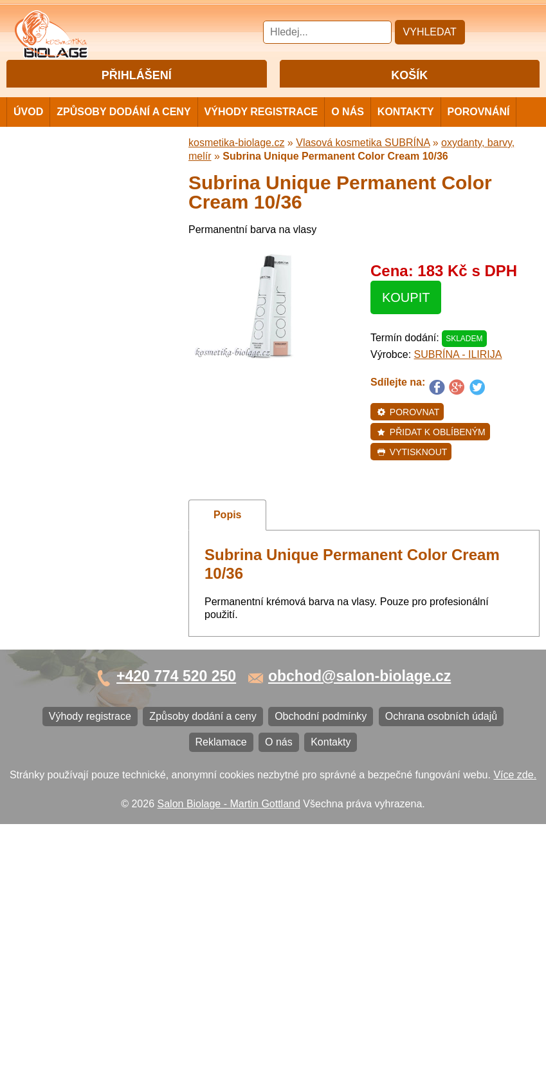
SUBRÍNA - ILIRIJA (458, 376)
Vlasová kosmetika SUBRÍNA (86, 335)
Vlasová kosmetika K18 (72, 533)
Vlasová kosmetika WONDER (87, 363)
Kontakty (406, 134)
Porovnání (479, 134)
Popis (228, 537)
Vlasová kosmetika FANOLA (84, 384)
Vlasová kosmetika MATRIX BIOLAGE (82, 239)
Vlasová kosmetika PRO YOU (87, 448)
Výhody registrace (261, 134)
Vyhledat (430, 31)
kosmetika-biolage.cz (236, 165)
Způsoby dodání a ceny (123, 134)
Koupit (406, 320)
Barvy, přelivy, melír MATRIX (84, 265)
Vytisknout (412, 474)
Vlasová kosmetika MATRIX (82, 212)
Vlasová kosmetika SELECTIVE (92, 512)
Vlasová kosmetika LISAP (78, 308)
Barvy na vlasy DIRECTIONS (85, 554)
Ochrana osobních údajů (75, 732)
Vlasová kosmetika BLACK (80, 575)
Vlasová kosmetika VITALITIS (86, 490)
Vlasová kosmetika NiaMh (78, 286)
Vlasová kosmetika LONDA (81, 427)
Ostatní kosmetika (60, 597)
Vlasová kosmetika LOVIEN (82, 469)
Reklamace (45, 753)
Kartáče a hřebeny (61, 618)
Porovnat (408, 434)
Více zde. (514, 1029)
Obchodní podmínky (65, 711)
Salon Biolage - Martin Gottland (229, 1058)
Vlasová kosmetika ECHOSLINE (93, 405)
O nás (347, 134)
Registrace (161, 97)
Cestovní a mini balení (70, 191)
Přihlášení (109, 97)
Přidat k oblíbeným (431, 454)
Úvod (28, 134)
